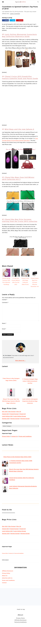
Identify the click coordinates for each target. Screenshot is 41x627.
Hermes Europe (14, 418)
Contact (4, 582)
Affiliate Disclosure (7, 571)
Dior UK (19, 411)
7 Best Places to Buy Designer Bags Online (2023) (17, 457)
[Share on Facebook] (5, 20)
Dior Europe (11, 411)
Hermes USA (5, 418)
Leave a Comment (15, 13)
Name (4, 323)
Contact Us (14, 436)
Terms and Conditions (25, 436)
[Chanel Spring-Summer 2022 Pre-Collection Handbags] (5, 481)
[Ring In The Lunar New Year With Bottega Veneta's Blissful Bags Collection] (5, 472)
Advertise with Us (7, 578)
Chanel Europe (14, 414)
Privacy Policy (6, 436)
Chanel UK (23, 414)
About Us (4, 575)
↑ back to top (20, 609)
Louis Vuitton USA (7, 416)
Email (4, 329)
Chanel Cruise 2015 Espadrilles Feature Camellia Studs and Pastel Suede (20, 77)
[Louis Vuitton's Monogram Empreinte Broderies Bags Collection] (5, 489)
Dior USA (4, 411)
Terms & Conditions (20, 622)
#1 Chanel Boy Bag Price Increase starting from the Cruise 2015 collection (19, 220)
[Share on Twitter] (12, 20)
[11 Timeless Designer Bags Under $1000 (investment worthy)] (5, 464)
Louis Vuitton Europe (20, 416)
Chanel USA (5, 414)
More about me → (20, 360)
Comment (5, 302)
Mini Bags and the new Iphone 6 (19, 129)
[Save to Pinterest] (19, 20)
